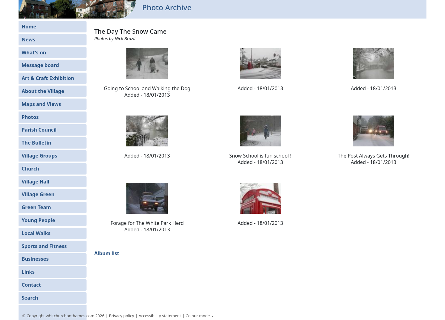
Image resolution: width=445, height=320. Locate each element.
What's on (34, 52)
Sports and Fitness (44, 246)
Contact (31, 284)
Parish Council (39, 129)
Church (30, 168)
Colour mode (198, 315)
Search (30, 297)
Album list (106, 253)
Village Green (38, 194)
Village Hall (35, 181)
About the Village (43, 91)
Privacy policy (121, 315)
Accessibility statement (160, 315)
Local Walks (36, 233)
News (28, 39)
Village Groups (39, 155)
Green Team (36, 207)
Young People (38, 220)
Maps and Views (41, 104)
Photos (30, 117)
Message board (40, 65)
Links (28, 271)
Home (29, 26)
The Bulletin (36, 142)
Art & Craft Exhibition (48, 78)
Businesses (35, 258)
